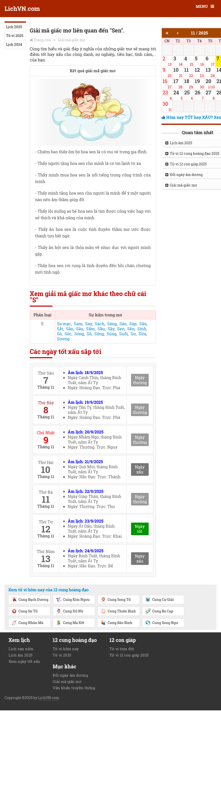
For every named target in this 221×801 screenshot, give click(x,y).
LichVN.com (22, 9)
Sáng (112, 323)
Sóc (68, 333)
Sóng (79, 333)
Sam (78, 323)
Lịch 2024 (14, 44)
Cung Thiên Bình (118, 611)
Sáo (123, 323)
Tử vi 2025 (14, 35)
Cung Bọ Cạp (159, 611)
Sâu (79, 328)
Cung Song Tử (115, 600)
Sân (69, 328)
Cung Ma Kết (70, 623)
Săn (143, 323)
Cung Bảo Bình (116, 623)
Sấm (90, 328)
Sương (63, 338)
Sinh (141, 328)
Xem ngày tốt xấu (24, 661)
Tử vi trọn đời (121, 648)
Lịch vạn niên (21, 648)
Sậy (111, 328)
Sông (99, 333)
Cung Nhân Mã (27, 623)
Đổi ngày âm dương (70, 675)
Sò (59, 333)
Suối (123, 333)
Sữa (142, 333)
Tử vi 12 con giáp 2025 (129, 655)
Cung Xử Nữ (69, 611)
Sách (99, 323)
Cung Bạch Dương (29, 600)
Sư (133, 333)
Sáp (133, 323)
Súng (111, 333)
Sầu (101, 328)
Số (89, 333)
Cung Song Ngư (161, 623)
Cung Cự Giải (159, 600)
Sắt (60, 328)
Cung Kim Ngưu (73, 600)
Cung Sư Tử (24, 611)
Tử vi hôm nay (66, 648)
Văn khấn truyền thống (74, 687)
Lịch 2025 (14, 26)
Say (88, 323)
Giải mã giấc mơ (71, 40)
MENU (202, 6)
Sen (120, 328)
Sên (131, 328)
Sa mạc (64, 323)
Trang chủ (42, 40)
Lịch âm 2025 (21, 655)
